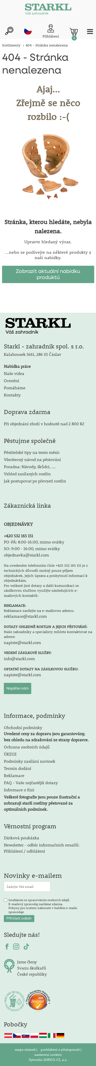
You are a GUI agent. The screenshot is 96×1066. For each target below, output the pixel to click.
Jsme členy (27, 961)
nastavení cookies (48, 1054)
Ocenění (11, 380)
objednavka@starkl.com (26, 555)
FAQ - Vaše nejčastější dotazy (31, 782)
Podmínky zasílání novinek (29, 761)
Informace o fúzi (19, 789)
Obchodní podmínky (46, 733)
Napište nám (17, 688)
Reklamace (14, 775)
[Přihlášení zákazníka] (50, 31)
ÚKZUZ (10, 754)
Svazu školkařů (31, 968)
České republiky (32, 974)
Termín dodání (17, 768)
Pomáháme (14, 387)
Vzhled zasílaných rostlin (27, 473)
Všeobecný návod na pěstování (32, 459)
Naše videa (14, 373)
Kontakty (12, 394)
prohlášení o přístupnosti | (61, 1049)
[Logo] (48, 10)
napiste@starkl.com (22, 642)
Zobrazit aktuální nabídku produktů (48, 274)
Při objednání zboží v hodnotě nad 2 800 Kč (44, 423)
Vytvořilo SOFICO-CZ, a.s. (48, 1059)
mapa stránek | (26, 1049)
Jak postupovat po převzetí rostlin (35, 480)
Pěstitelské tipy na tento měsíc (32, 452)
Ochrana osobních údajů (27, 746)
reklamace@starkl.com (25, 616)
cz (28, 31)
